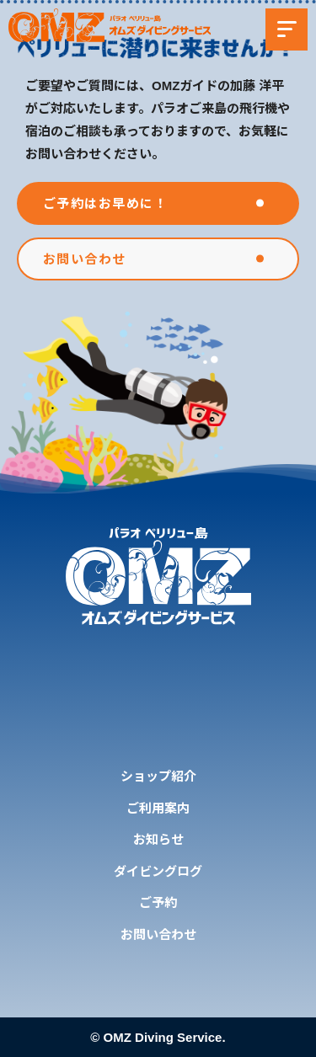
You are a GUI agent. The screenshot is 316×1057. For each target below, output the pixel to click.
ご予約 (158, 902)
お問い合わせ (158, 934)
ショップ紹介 (158, 776)
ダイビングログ (158, 871)
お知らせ (158, 839)
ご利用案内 (158, 808)
